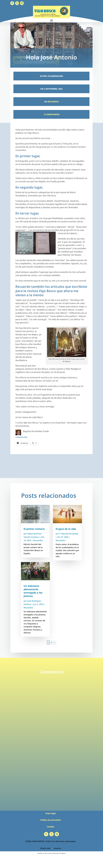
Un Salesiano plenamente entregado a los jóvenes (33, 591)
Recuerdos (53, 101)
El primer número (34, 528)
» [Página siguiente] (54, 642)
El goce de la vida (66, 528)
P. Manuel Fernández (68, 533)
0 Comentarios (51, 114)
